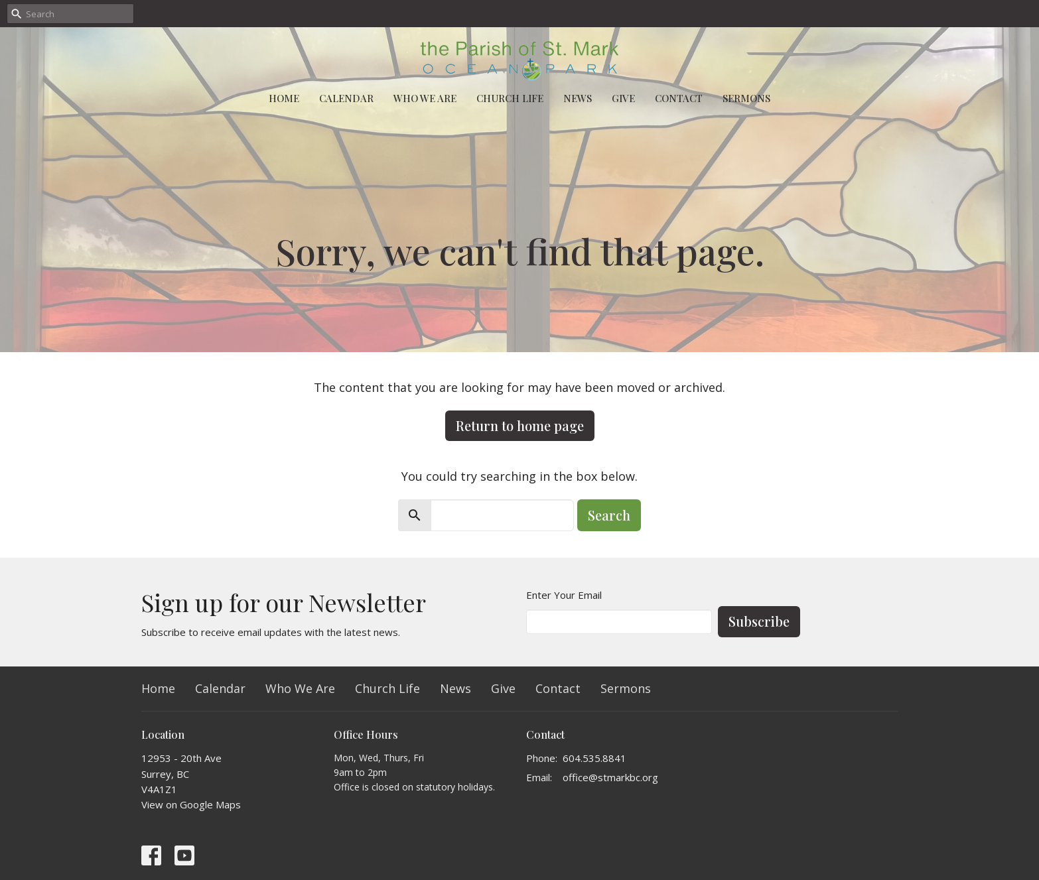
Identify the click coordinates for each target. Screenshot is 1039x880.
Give (623, 98)
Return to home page (520, 425)
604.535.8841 (594, 758)
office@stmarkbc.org (610, 777)
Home (284, 98)
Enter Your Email (564, 594)
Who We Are (424, 98)
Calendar (346, 98)
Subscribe (759, 621)
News (577, 98)
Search (609, 515)
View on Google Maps (191, 804)
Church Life (509, 98)
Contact (679, 98)
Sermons (746, 98)
